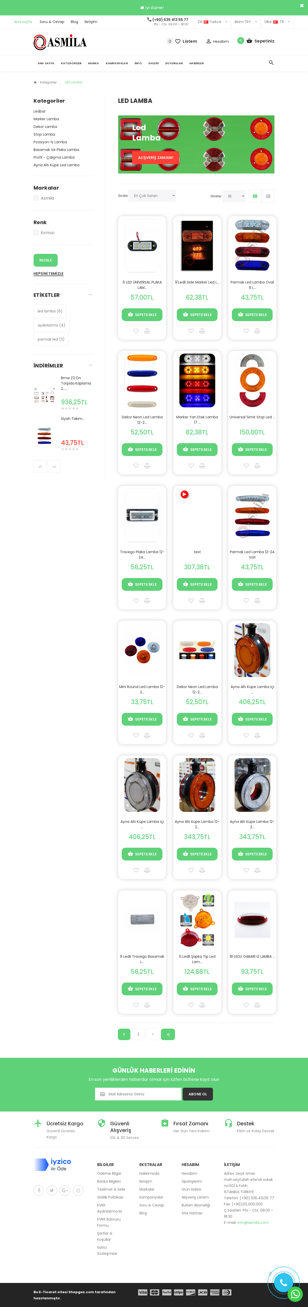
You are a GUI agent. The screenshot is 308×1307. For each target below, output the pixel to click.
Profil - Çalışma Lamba (54, 157)
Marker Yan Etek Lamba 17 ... (197, 420)
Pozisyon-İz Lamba (50, 142)
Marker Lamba (46, 119)
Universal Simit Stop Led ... (252, 417)
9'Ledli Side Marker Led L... (197, 282)
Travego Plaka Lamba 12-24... (142, 554)
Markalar (147, 1189)
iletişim (91, 21)
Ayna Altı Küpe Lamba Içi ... (252, 689)
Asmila (44, 198)
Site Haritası (192, 1213)
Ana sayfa (23, 21)
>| (168, 1034)
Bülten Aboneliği (196, 1205)
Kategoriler (71, 63)
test (197, 551)
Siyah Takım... (72, 418)
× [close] (302, 5)
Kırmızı (44, 233)
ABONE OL (198, 1094)
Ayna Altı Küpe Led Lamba (56, 165)
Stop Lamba (44, 134)
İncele (45, 260)
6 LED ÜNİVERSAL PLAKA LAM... (142, 285)
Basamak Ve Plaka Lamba (56, 149)
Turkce (213, 22)
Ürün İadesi (191, 1189)
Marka (93, 63)
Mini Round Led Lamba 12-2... (142, 689)
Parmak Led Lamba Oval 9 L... (252, 285)
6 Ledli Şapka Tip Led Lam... (197, 959)
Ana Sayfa (46, 63)
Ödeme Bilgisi (109, 1173)
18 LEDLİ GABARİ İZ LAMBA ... (252, 956)
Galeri (153, 63)
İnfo (138, 63)
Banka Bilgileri (109, 1181)
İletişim (145, 1181)
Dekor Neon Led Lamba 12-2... (142, 420)
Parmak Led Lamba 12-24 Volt (252, 554)
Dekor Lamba (45, 126)
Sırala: (123, 195)
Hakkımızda (149, 1173)
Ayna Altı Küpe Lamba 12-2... (197, 824)
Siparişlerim (192, 1181)
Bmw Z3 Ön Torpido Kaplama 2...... (76, 383)
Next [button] (54, 466)
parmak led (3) (51, 339)
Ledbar (40, 111)
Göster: (216, 196)
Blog (74, 21)
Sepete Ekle (142, 314)
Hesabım (189, 1173)
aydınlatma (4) (51, 325)
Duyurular (174, 63)
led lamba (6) (50, 311)
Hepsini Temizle (49, 273)
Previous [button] (40, 466)
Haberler (196, 63)
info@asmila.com (253, 1222)
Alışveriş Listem (195, 1197)
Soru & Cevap (52, 21)
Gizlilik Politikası (110, 1197)
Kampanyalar (117, 63)
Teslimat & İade (111, 1189)
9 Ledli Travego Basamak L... (142, 959)
